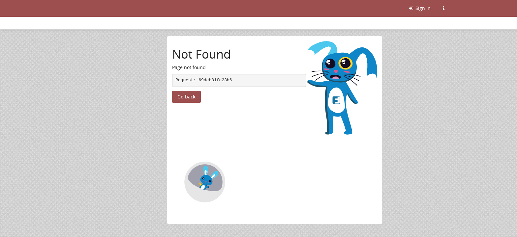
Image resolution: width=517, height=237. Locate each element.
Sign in (419, 8)
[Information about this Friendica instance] (443, 8)
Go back (186, 96)
